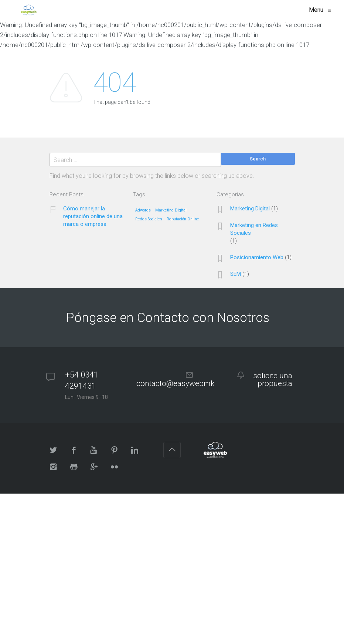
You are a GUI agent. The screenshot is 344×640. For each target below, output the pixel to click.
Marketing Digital (250, 208)
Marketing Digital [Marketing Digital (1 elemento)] (171, 210)
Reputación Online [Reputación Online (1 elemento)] (183, 219)
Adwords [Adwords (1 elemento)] (143, 210)
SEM (235, 274)
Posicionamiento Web (256, 257)
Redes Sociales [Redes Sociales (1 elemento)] (148, 219)
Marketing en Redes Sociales (254, 229)
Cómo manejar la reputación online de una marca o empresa (93, 216)
